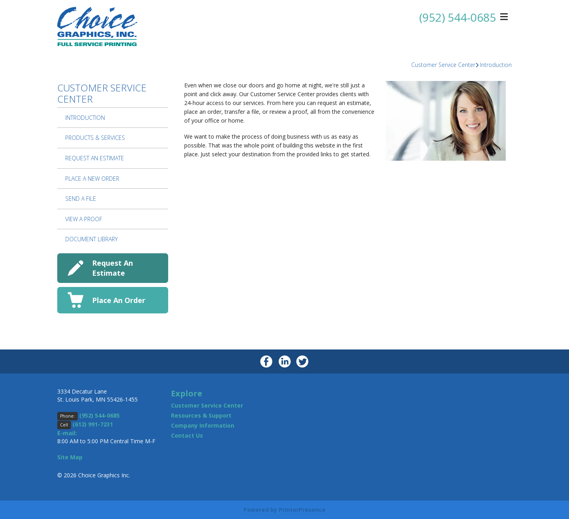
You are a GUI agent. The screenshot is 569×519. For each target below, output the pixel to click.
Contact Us (187, 435)
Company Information (202, 425)
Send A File (80, 198)
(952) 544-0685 (457, 17)
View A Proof (83, 219)
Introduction (496, 65)
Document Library (91, 239)
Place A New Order (92, 178)
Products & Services (95, 137)
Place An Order (118, 300)
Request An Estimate (94, 158)
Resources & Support (201, 415)
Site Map (69, 457)
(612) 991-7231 (92, 424)
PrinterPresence (302, 509)
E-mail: (67, 433)
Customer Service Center (443, 65)
